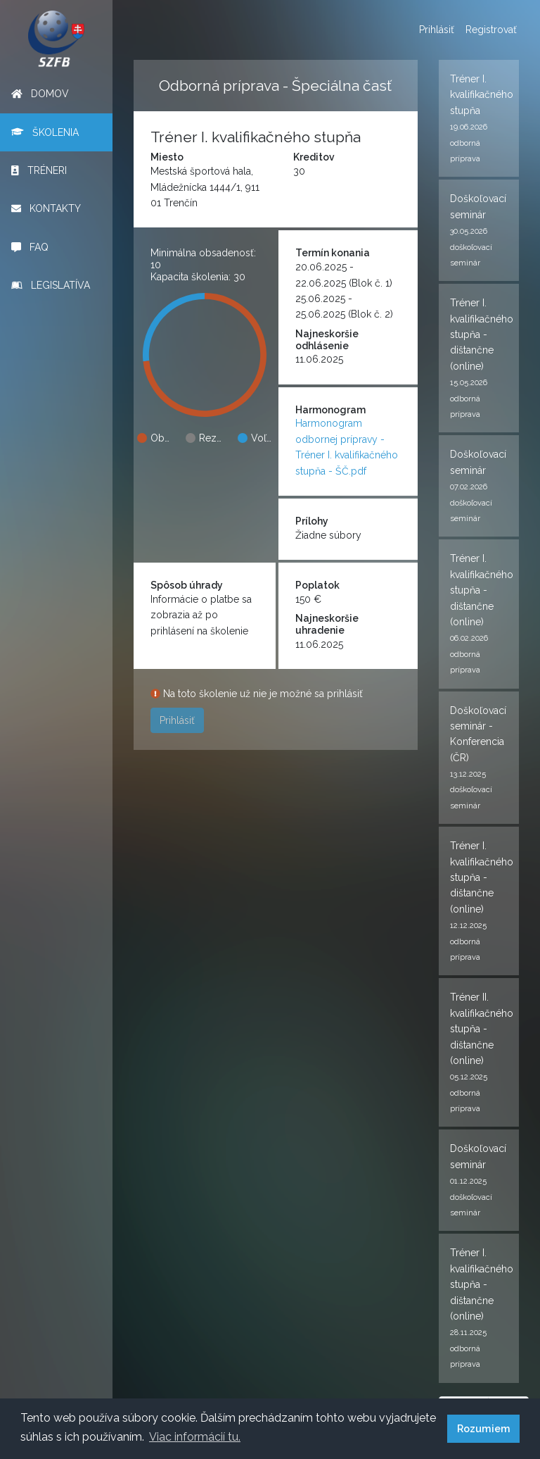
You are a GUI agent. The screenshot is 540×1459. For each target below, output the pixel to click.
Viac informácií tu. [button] (194, 1437)
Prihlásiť (436, 29)
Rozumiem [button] (483, 1428)
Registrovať (491, 29)
